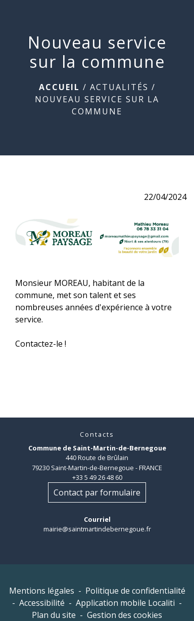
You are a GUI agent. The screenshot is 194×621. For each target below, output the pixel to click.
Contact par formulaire (97, 492)
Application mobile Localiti (125, 602)
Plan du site (54, 614)
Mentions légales (41, 590)
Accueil (59, 87)
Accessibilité (42, 602)
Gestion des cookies (124, 614)
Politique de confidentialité (135, 590)
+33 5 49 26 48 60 (97, 477)
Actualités (119, 87)
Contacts (97, 434)
